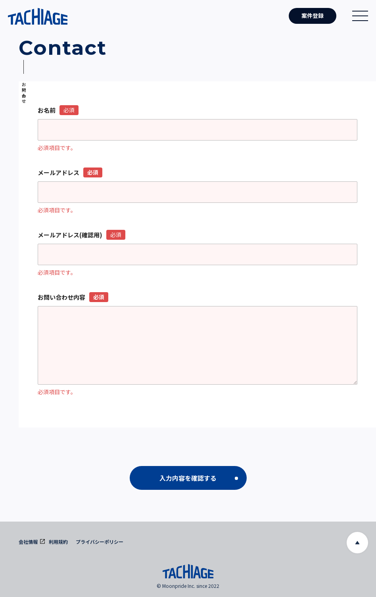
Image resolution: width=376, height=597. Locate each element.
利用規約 (58, 541)
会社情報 (32, 541)
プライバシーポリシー (99, 541)
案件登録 (312, 15)
